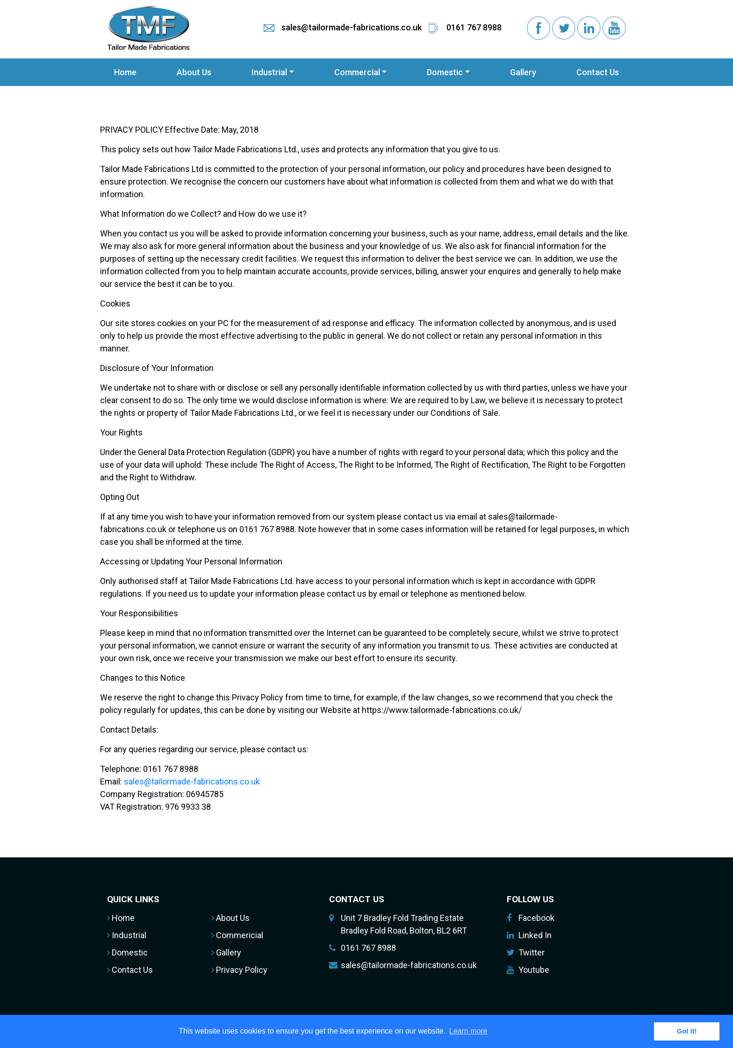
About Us (194, 72)
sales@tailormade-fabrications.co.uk (193, 781)
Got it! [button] (687, 1031)
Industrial (269, 72)
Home (125, 72)
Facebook (536, 918)
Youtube (533, 970)
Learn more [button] (468, 1031)
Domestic (445, 72)
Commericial (237, 935)
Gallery (523, 72)
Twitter (531, 952)
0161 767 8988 (368, 948)
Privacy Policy (239, 970)
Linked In (535, 935)
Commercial (357, 72)
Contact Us (597, 72)
